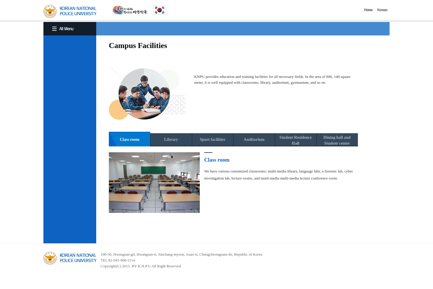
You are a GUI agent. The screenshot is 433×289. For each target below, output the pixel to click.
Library (171, 139)
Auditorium (254, 139)
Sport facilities (212, 139)
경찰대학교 (69, 258)
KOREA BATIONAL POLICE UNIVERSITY (69, 11)
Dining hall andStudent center (337, 140)
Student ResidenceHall (295, 140)
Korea (383, 10)
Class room (129, 139)
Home (369, 10)
